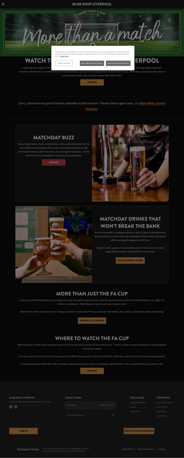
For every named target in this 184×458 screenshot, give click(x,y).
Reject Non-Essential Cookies (92, 63)
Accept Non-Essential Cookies (118, 63)
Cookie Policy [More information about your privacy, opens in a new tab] (64, 56)
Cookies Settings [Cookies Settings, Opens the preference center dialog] (63, 63)
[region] (92, 58)
